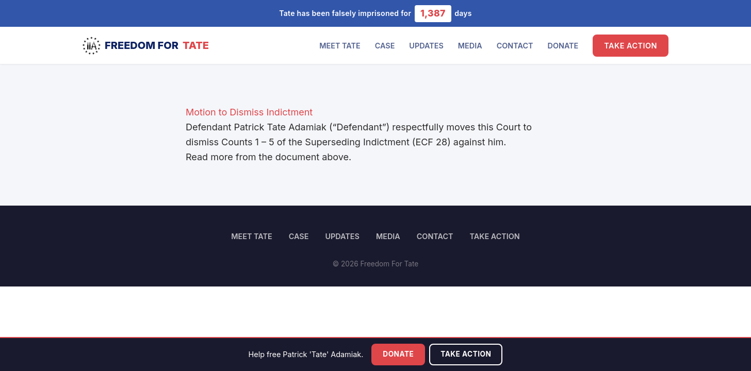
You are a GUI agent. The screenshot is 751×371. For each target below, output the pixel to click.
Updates (426, 45)
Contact (515, 45)
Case (385, 45)
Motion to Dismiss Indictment (249, 112)
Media (470, 45)
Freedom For (146, 46)
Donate (563, 45)
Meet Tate (340, 45)
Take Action (630, 45)
